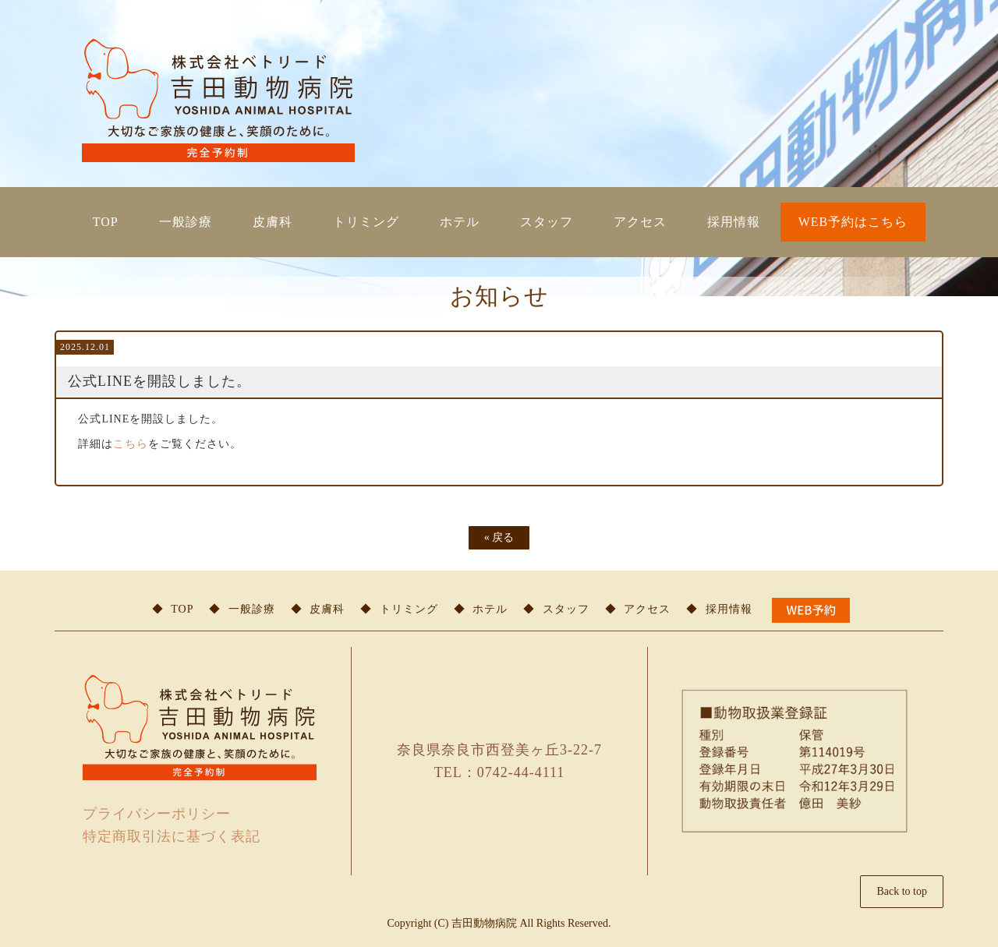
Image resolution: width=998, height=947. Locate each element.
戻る (499, 537)
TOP (106, 221)
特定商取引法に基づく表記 (171, 836)
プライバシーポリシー (157, 814)
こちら (130, 444)
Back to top (901, 891)
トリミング (366, 221)
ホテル (460, 221)
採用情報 (733, 221)
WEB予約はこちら (853, 221)
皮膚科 (272, 221)
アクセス (640, 221)
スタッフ (546, 221)
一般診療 (185, 221)
